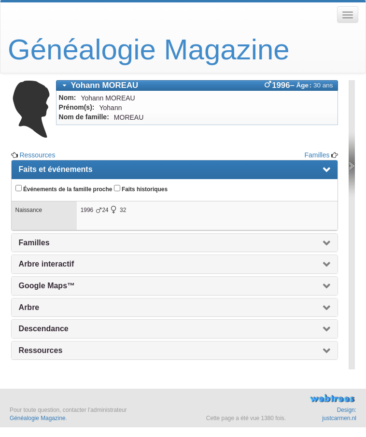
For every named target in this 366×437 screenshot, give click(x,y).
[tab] (197, 85)
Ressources (37, 155)
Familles (316, 155)
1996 (87, 210)
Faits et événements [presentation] (56, 169)
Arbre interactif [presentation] (46, 264)
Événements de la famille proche (64, 189)
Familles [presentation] (34, 243)
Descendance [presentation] (44, 328)
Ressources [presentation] (41, 350)
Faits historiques (141, 189)
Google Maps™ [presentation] (47, 286)
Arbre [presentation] (29, 307)
